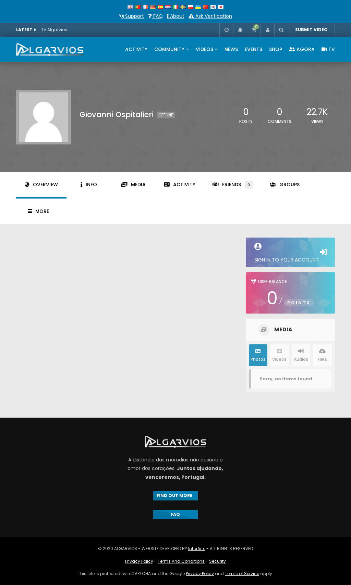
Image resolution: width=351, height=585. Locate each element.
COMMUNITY (169, 49)
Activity (179, 184)
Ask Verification (210, 16)
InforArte (196, 548)
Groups (285, 184)
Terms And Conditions (181, 561)
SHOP (275, 49)
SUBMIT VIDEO (311, 30)
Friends (233, 185)
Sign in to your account (290, 253)
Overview (41, 184)
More (38, 211)
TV (328, 49)
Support (131, 16)
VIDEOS (204, 49)
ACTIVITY (136, 49)
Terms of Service (242, 573)
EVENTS (253, 49)
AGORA (302, 49)
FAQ (155, 16)
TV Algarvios (54, 30)
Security (217, 561)
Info (89, 184)
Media (133, 184)
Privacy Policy (139, 561)
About (175, 16)
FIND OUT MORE (175, 495)
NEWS (231, 49)
